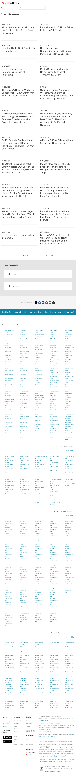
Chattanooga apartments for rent (8, 604)
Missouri (37, 473)
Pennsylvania (53, 479)
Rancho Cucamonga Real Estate (54, 405)
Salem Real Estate (54, 428)
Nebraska (37, 477)
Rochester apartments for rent (54, 607)
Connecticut (8, 481)
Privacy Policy (44, 720)
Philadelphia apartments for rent (54, 554)
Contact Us (29, 721)
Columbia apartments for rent (24, 523)
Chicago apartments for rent (8, 611)
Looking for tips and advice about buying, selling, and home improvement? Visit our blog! (38, 312)
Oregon (52, 475)
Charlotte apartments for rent (8, 598)
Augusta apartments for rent (8, 548)
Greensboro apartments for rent (24, 590)
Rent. (27, 739)
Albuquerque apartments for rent (8, 523)
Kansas (21, 477)
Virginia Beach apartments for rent (69, 584)
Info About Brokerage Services (50, 741)
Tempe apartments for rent (69, 567)
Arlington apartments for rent (8, 535)
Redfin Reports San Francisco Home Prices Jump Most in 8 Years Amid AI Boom (55, 72)
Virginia (67, 468)
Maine (21, 489)
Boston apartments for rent (8, 592)
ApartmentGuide (30, 742)
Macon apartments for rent (39, 554)
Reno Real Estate (54, 410)
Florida (6, 489)
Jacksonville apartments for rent (24, 619)
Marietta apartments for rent (39, 561)
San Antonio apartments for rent (69, 529)
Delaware (7, 485)
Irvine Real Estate (39, 334)
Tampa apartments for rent (69, 561)
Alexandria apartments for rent (8, 529)
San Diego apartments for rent (69, 535)
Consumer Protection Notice (65, 741)
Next (52, 255)
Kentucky (22, 481)
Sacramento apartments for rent (54, 613)
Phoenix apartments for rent (54, 561)
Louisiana (22, 485)
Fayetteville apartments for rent (24, 571)
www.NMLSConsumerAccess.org (51, 747)
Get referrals (6, 723)
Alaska (6, 460)
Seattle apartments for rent (69, 548)
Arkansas (7, 468)
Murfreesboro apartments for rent (39, 607)
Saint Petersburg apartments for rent (69, 523)
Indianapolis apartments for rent (24, 609)
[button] (1, 7)
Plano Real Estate (54, 380)
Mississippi (37, 468)
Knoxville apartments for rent (39, 529)
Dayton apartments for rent (24, 546)
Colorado (7, 477)
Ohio (51, 466)
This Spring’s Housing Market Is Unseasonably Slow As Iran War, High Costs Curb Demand (18, 93)
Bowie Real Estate (9, 399)
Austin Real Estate (9, 359)
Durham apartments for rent (24, 565)
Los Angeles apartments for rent (39, 542)
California (7, 473)
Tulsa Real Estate (69, 414)
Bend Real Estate (9, 378)
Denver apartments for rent (24, 552)
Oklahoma (52, 470)
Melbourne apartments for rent (39, 567)
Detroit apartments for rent (24, 558)
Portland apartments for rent (54, 577)
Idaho (21, 460)
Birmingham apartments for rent (8, 586)
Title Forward (29, 744)
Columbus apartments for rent (24, 529)
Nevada (37, 481)
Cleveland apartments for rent (8, 623)
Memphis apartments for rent (39, 573)
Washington (68, 473)
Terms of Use (69, 718)
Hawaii (21, 456)
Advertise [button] (28, 726)
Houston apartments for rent (24, 596)
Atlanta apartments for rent (8, 542)
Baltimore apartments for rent (8, 567)
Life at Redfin (17, 734)
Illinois (21, 464)
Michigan (37, 460)
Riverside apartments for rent (54, 600)
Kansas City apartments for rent (39, 523)
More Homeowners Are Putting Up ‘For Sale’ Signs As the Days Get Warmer (18, 30)
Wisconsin (67, 483)
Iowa (21, 473)
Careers (5, 726)
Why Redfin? (17, 721)
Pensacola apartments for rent (54, 548)
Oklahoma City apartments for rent (54, 529)
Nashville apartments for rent (39, 613)
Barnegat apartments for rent (8, 573)
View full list (70, 450)
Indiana (21, 468)
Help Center (29, 723)
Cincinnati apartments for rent (8, 617)
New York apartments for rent (39, 619)
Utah (66, 460)
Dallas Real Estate (24, 351)
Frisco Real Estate (24, 416)
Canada (28, 754)
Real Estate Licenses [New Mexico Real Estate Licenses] (50, 739)
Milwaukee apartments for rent (39, 588)
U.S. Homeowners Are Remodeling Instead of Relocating (13, 72)
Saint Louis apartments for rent (54, 619)
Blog (15, 741)
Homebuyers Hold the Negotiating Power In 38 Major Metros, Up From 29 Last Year (56, 51)
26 (47, 255)
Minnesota (37, 464)
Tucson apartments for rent (69, 573)
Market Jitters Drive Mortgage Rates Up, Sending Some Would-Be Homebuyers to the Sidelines (18, 214)
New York (52, 456)
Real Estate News (18, 744)
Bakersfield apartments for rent (8, 561)
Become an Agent (7, 721)
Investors (16, 739)
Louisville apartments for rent (39, 548)
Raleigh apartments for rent (54, 584)
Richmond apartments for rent (54, 594)
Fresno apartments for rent (24, 584)
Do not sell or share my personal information (50, 723)
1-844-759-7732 (67, 761)
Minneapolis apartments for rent (39, 594)
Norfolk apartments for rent (54, 523)
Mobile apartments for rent (39, 600)
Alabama (7, 456)
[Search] (44, 7)
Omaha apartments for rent (54, 535)
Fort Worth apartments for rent (24, 577)
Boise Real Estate (9, 389)
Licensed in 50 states (65, 747)
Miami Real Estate (39, 397)
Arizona (7, 464)
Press (15, 736)
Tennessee (52, 502)
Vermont (67, 464)
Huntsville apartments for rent (24, 602)
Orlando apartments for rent (54, 542)
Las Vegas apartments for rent (39, 535)
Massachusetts (39, 456)
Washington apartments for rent (69, 590)
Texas (66, 456)
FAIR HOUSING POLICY (56, 770)
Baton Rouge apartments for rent (8, 579)
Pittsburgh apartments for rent (54, 567)
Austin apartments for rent (8, 554)
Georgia (7, 493)
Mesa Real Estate (39, 395)
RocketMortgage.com (59, 756)
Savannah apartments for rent (69, 542)
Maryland (22, 493)
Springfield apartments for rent (69, 554)
